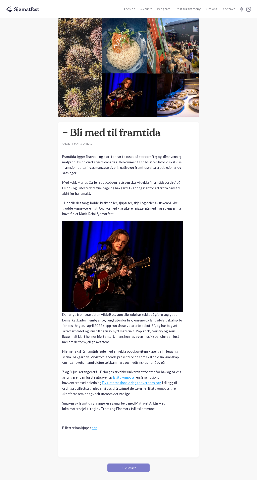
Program (163, 9)
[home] (23, 8)
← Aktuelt (128, 468)
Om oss (211, 9)
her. (94, 428)
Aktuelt (146, 9)
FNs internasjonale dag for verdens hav (131, 383)
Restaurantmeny (188, 9)
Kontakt (228, 9)
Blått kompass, (124, 377)
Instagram (241, 9)
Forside (129, 9)
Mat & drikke (83, 143)
